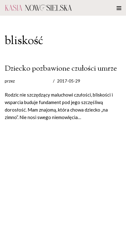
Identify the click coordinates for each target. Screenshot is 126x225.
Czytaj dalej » (96, 117)
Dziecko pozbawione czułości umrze (61, 68)
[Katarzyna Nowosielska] (38, 7)
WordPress (57, 219)
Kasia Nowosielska (33, 80)
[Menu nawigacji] (119, 7)
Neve (10, 219)
